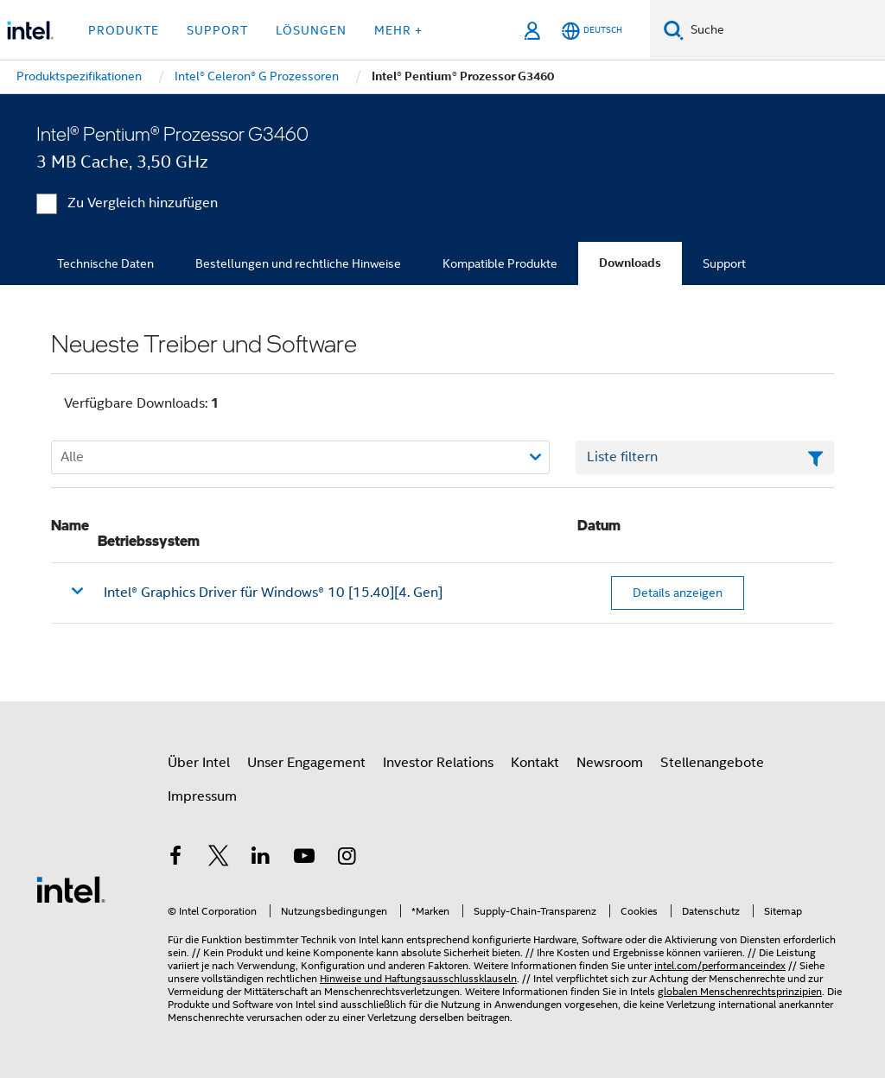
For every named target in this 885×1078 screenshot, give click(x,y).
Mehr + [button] (398, 30)
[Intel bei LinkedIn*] (261, 858)
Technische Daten (105, 263)
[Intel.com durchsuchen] (784, 30)
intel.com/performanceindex (720, 965)
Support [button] (217, 30)
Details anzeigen (678, 592)
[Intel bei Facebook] (175, 858)
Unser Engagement (306, 762)
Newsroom (609, 762)
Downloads (630, 263)
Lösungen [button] (311, 30)
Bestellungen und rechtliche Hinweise (298, 263)
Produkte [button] (123, 30)
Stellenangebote (712, 762)
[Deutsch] (592, 30)
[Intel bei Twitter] (218, 858)
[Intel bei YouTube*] (304, 858)
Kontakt (535, 762)
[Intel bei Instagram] (346, 858)
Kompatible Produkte (499, 263)
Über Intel (199, 762)
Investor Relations (438, 762)
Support (724, 263)
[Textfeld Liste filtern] (705, 458)
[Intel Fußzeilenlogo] (70, 888)
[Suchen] (674, 30)
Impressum (202, 796)
